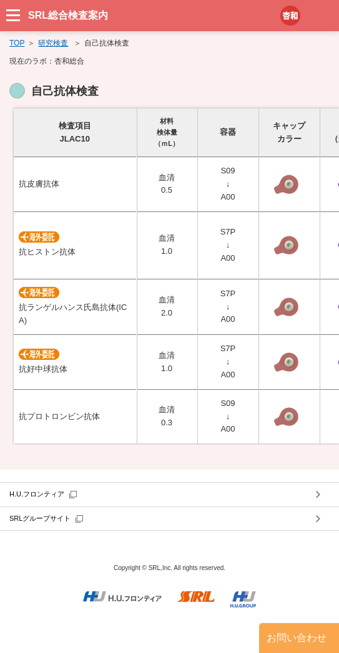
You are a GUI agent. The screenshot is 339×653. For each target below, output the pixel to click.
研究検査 (53, 43)
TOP (16, 43)
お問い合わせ (297, 637)
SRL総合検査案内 (68, 15)
